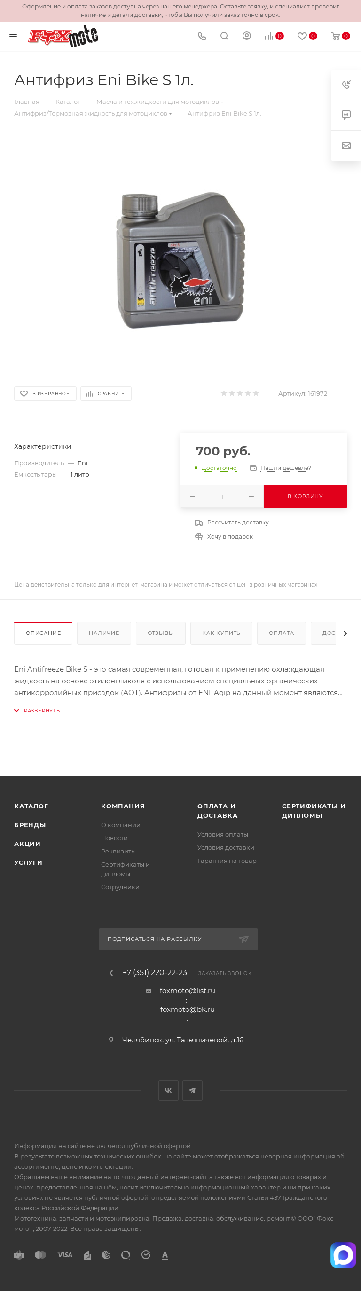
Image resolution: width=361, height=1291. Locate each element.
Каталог (31, 806)
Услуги (28, 862)
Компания (123, 806)
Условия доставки (225, 847)
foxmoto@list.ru (187, 990)
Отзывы (161, 633)
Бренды (30, 825)
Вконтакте (168, 1090)
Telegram (192, 1090)
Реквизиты (118, 851)
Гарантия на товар (227, 860)
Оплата (281, 633)
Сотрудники (120, 887)
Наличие (104, 633)
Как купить (221, 633)
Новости (114, 838)
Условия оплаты (222, 834)
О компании (121, 825)
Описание (43, 633)
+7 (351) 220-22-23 (155, 973)
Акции (27, 843)
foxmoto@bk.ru (187, 1009)
